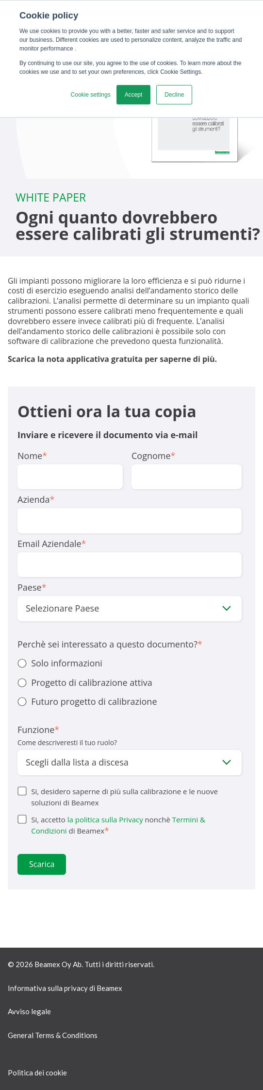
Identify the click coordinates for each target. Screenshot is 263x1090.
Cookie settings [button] (91, 94)
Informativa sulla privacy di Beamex (65, 988)
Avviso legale (29, 1011)
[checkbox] (129, 682)
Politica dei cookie (37, 1072)
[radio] (129, 663)
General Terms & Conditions (53, 1035)
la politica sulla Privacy (105, 819)
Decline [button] (174, 94)
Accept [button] (134, 94)
